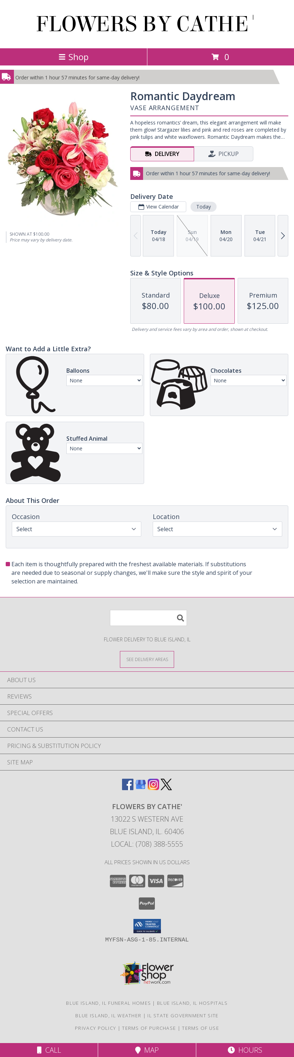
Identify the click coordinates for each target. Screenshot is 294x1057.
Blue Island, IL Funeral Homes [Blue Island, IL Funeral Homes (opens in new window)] (108, 1003)
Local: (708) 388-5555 (147, 844)
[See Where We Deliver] (147, 659)
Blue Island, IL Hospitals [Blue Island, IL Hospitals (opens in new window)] (192, 1003)
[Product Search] (148, 618)
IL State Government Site (182, 1015)
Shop (73, 57)
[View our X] (166, 788)
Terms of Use (200, 1028)
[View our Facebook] (127, 788)
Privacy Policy (95, 1028)
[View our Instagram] (153, 788)
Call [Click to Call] (49, 1050)
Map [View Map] (147, 1050)
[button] (147, 926)
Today (203, 206)
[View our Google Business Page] (140, 788)
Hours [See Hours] (245, 1050)
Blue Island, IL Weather (108, 1015)
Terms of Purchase (149, 1028)
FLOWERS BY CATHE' (147, 24)
